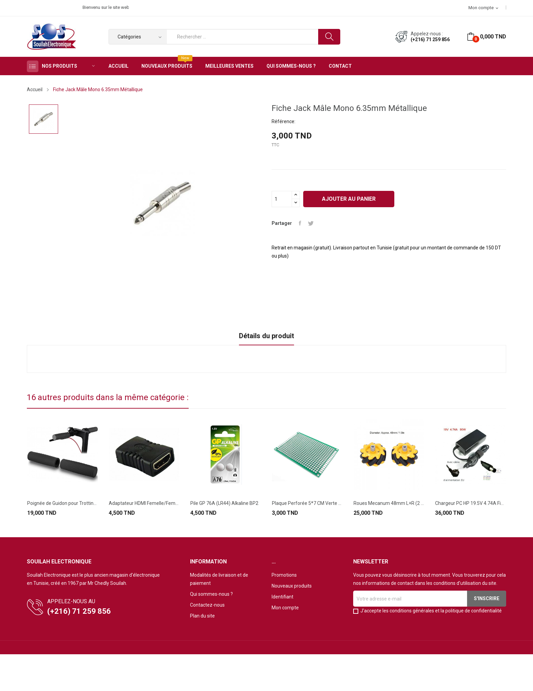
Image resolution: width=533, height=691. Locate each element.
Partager (300, 223)
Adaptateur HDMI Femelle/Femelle (144, 503)
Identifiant (282, 596)
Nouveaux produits (292, 586)
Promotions (284, 575)
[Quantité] (282, 199)
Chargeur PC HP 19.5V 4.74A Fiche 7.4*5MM (470, 503)
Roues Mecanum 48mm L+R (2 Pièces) (389, 503)
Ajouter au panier (349, 199)
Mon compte (285, 607)
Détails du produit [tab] (266, 336)
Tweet (311, 223)
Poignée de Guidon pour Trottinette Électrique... (62, 503)
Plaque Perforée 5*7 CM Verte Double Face (307, 503)
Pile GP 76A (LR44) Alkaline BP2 (224, 503)
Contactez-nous (207, 605)
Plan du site (202, 616)
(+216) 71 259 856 (430, 39)
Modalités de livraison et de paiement (219, 579)
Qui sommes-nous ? (211, 594)
